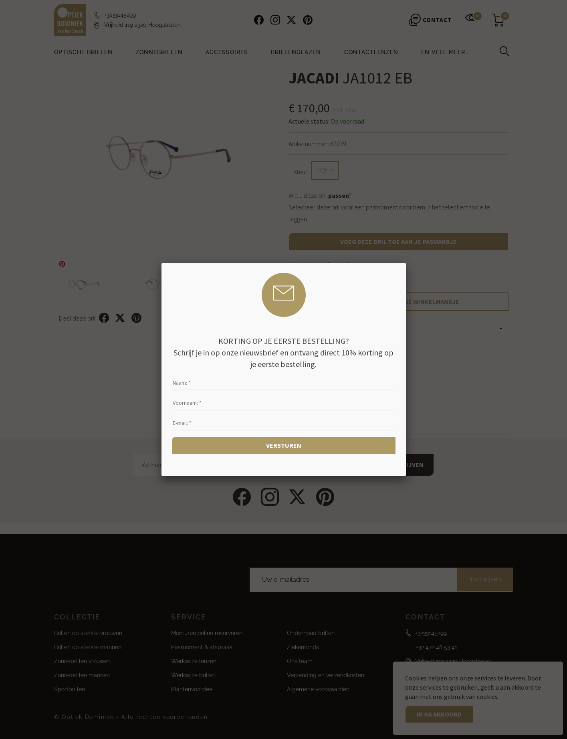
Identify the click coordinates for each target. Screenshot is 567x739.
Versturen (283, 445)
